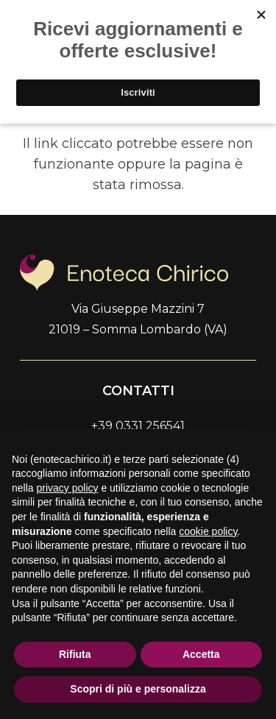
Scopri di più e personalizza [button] (137, 689)
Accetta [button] (201, 654)
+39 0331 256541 (138, 426)
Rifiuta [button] (75, 654)
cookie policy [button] (208, 531)
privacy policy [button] (67, 488)
